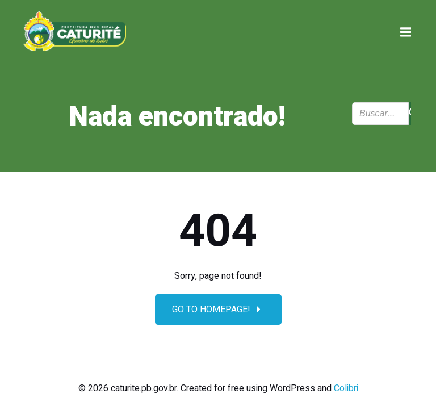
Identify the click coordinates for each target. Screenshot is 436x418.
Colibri (346, 388)
